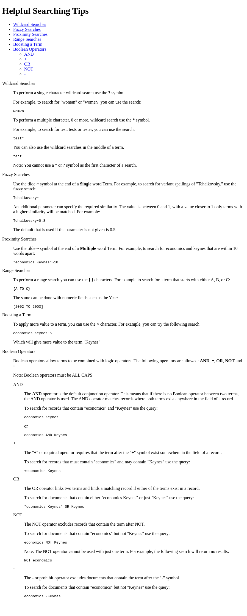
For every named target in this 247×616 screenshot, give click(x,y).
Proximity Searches (30, 34)
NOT (28, 69)
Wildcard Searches (29, 24)
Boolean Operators (29, 49)
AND (29, 54)
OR (27, 64)
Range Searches (27, 39)
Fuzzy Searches (27, 29)
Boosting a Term (27, 44)
